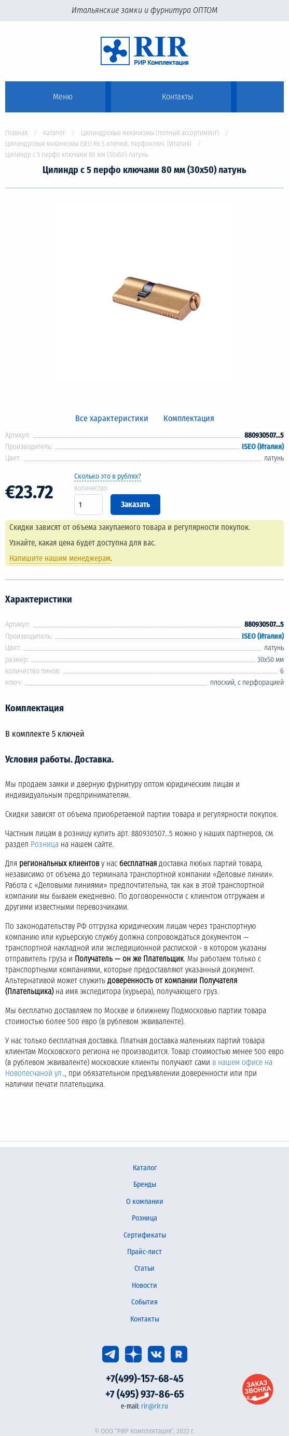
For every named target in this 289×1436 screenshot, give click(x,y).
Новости (144, 1285)
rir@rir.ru (154, 1406)
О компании (144, 1201)
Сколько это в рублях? (107, 476)
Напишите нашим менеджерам (60, 558)
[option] (144, 294)
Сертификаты (144, 1235)
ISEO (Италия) (263, 446)
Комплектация (188, 418)
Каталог (54, 133)
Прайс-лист (144, 1251)
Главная (16, 133)
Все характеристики (111, 418)
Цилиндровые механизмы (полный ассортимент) (150, 133)
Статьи (144, 1268)
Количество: (91, 488)
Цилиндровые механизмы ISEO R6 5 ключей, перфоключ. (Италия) (98, 144)
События (144, 1302)
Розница (45, 844)
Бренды (144, 1184)
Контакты (144, 1319)
